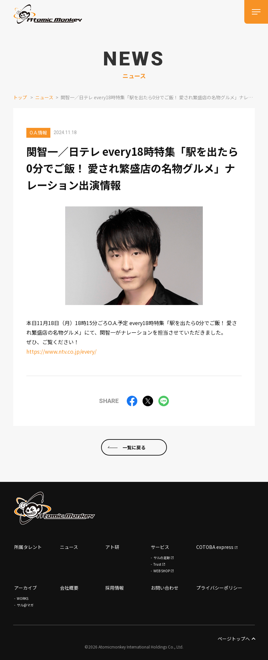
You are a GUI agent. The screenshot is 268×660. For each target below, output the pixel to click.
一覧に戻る (134, 447)
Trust (157, 564)
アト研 (112, 547)
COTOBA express (214, 547)
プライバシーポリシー (219, 587)
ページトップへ (236, 638)
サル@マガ (25, 604)
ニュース (44, 97)
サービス (160, 547)
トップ (20, 97)
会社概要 (69, 587)
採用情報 (114, 587)
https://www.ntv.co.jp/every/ (61, 351)
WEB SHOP (161, 570)
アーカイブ (25, 587)
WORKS (22, 598)
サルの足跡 (161, 557)
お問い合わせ (164, 587)
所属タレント (28, 547)
